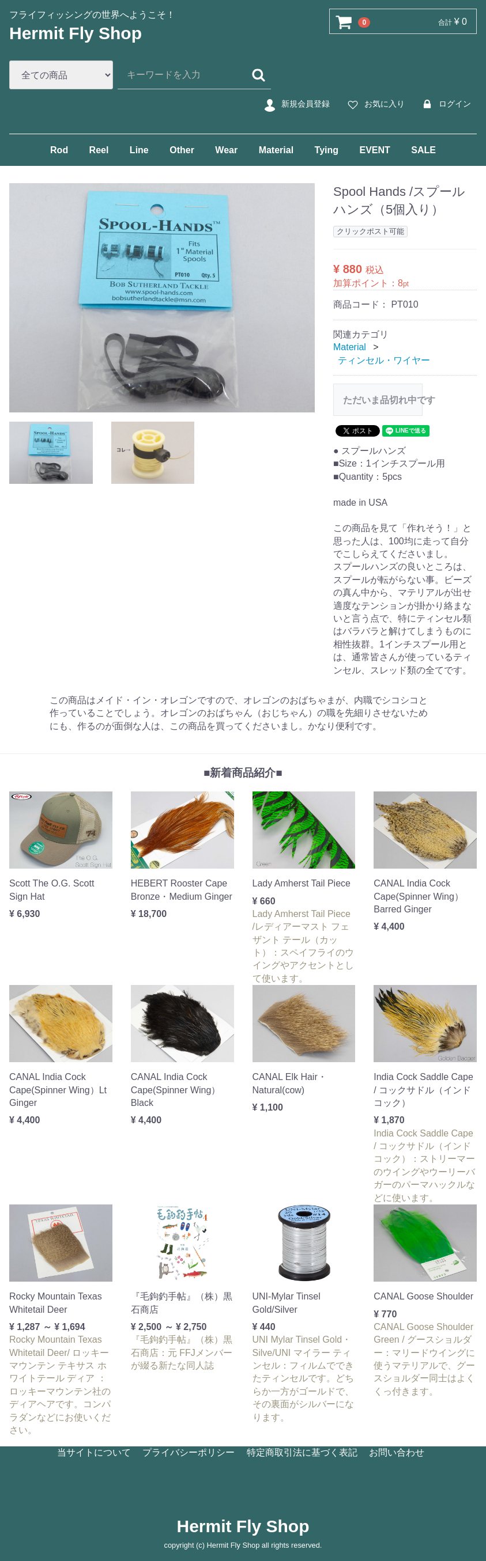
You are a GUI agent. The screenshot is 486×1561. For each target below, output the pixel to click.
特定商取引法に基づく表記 (302, 1452)
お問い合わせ (396, 1452)
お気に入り (374, 104)
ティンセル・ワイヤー (384, 360)
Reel (99, 150)
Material (276, 150)
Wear (226, 150)
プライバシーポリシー (188, 1452)
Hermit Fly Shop (75, 33)
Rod (59, 150)
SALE (423, 150)
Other (181, 150)
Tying (326, 150)
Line (139, 150)
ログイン (445, 104)
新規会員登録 (295, 104)
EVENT (374, 150)
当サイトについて (94, 1452)
